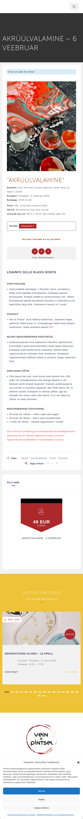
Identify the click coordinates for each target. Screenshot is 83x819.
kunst (53, 458)
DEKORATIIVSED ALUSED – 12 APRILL (29, 653)
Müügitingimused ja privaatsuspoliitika (55, 815)
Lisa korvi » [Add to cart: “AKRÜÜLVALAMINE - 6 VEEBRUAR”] (27, 226)
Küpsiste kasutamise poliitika (22, 815)
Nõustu (41, 791)
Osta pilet (11, 672)
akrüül (24, 458)
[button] (78, 762)
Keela (41, 799)
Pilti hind (13, 483)
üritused (62, 458)
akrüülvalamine (39, 458)
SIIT (51, 327)
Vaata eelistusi (41, 808)
